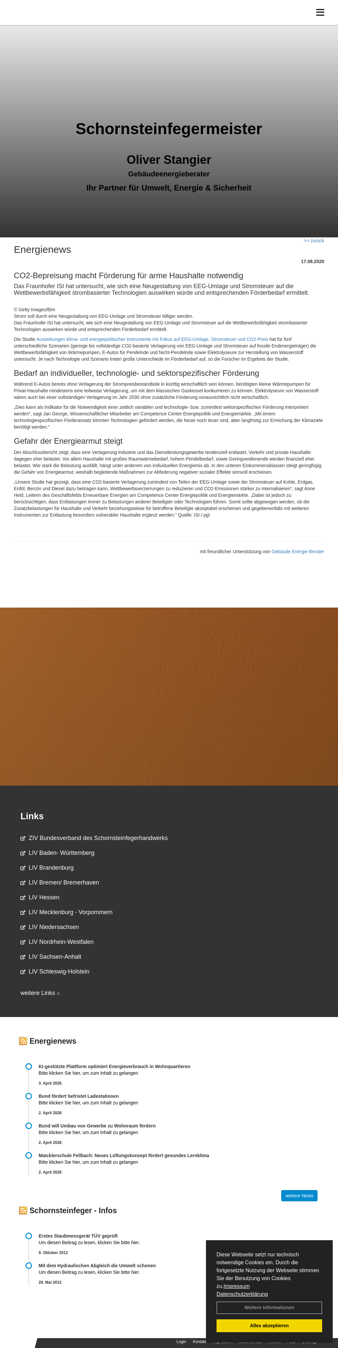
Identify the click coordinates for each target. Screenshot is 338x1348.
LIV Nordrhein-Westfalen (57, 942)
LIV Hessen (39, 897)
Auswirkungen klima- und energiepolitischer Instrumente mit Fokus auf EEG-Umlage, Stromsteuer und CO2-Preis (152, 339)
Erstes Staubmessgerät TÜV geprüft (78, 1236)
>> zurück (314, 240)
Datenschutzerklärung (242, 1294)
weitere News (299, 1195)
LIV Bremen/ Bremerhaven (59, 882)
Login (181, 1341)
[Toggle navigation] (320, 19)
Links (32, 816)
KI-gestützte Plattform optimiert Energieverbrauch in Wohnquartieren (114, 1066)
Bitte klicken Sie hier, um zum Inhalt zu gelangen (88, 1073)
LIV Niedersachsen (49, 927)
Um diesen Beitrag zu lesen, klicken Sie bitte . (89, 1242)
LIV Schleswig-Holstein (54, 971)
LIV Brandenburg (47, 867)
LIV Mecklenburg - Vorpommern (66, 912)
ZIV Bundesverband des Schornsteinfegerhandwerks (94, 838)
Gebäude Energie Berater (297, 551)
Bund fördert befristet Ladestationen (79, 1096)
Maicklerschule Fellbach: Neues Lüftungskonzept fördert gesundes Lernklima (124, 1155)
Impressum (236, 1286)
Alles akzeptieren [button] (269, 1325)
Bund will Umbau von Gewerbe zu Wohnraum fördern (97, 1125)
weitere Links (40, 993)
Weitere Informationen (269, 1307)
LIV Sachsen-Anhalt (50, 956)
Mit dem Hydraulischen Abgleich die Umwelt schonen (97, 1265)
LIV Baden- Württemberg (57, 853)
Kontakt (199, 1341)
